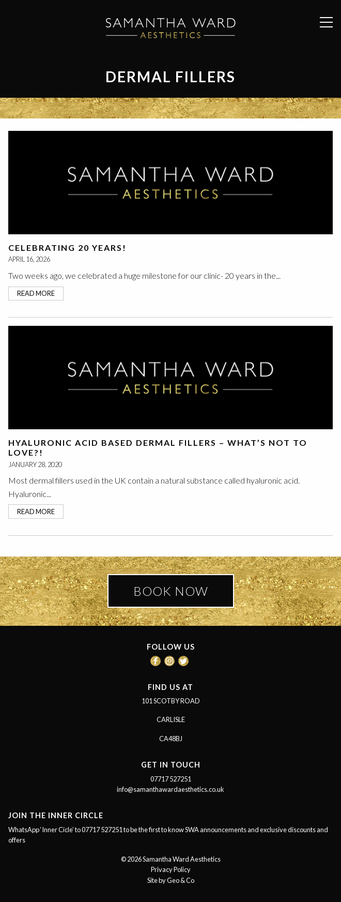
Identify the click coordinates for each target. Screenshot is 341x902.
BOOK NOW (170, 590)
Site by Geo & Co (170, 880)
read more (36, 293)
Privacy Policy (171, 869)
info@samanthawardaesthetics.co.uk (170, 789)
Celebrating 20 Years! (67, 247)
